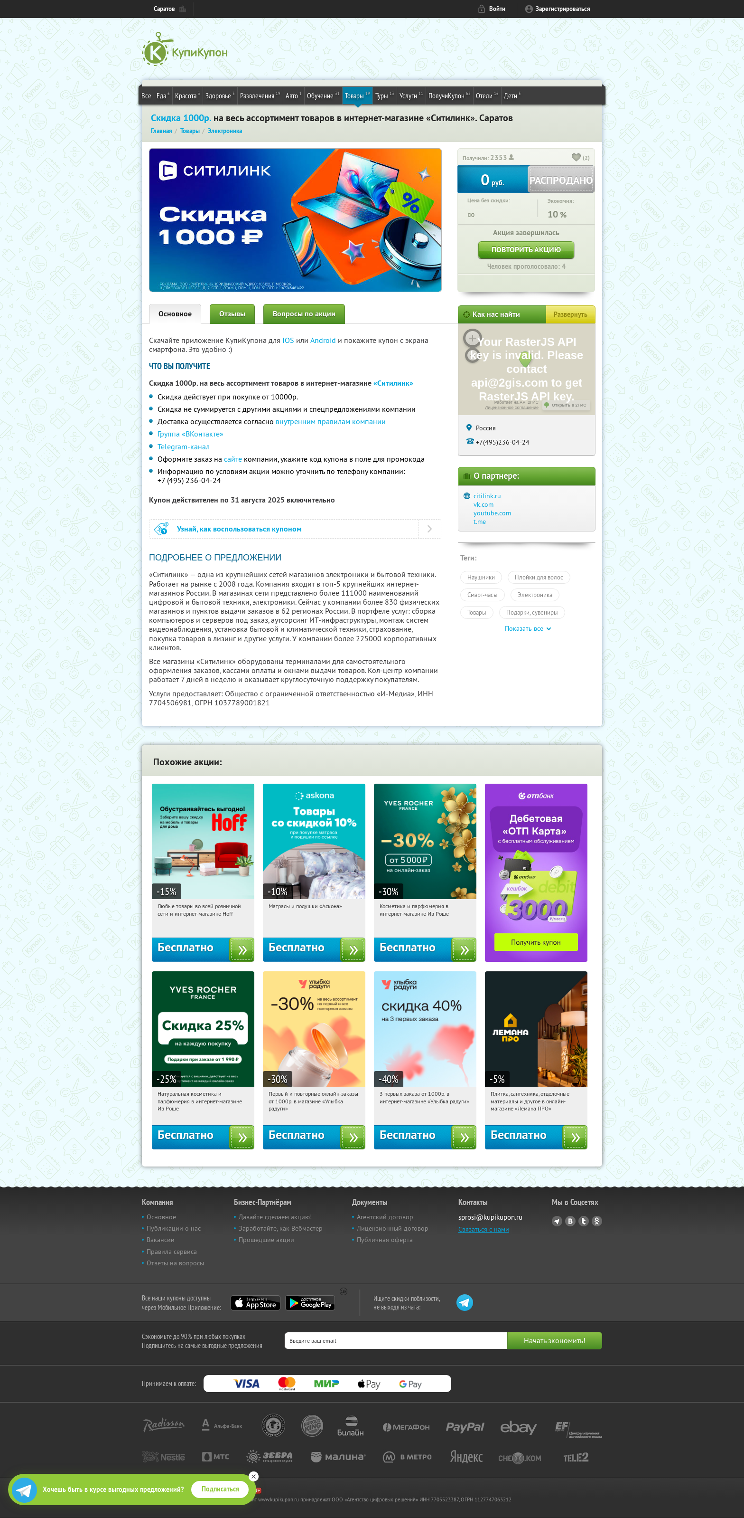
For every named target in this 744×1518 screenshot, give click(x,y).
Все (146, 95)
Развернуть (570, 314)
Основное (175, 314)
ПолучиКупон (449, 95)
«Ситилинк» (393, 383)
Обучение (323, 95)
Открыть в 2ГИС (569, 405)
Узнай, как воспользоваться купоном (239, 529)
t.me (480, 521)
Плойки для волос (539, 577)
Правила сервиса (172, 1251)
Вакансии (161, 1239)
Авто (294, 95)
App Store (255, 1302)
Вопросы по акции (304, 314)
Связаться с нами (483, 1229)
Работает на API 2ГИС (516, 402)
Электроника (535, 594)
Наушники (481, 577)
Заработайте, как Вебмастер (281, 1228)
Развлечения (260, 95)
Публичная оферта (385, 1239)
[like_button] (576, 158)
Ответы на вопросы (175, 1263)
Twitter (583, 1221)
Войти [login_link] (497, 9)
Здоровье (220, 95)
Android (324, 340)
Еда (163, 95)
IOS (289, 340)
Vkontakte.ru (570, 1221)
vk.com (483, 504)
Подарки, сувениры (532, 612)
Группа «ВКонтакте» (190, 433)
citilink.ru (487, 496)
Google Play (310, 1302)
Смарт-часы (482, 594)
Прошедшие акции (266, 1239)
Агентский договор (385, 1217)
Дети (512, 95)
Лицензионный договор (392, 1228)
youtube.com (492, 513)
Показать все (524, 628)
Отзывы (232, 314)
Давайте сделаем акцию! (275, 1217)
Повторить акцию (526, 250)
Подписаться (220, 1489)
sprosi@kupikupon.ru (490, 1217)
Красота (187, 95)
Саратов (164, 9)
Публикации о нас (174, 1228)
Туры (384, 95)
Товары (357, 95)
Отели (487, 95)
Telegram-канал (184, 446)
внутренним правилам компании (331, 421)
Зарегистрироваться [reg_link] (563, 9)
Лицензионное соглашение (512, 407)
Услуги (411, 95)
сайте (233, 459)
